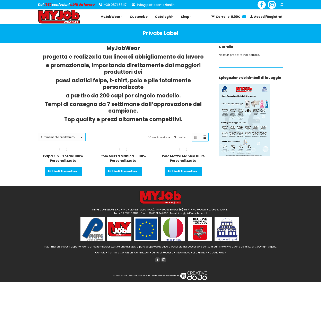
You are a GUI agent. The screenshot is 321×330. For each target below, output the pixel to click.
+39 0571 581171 (113, 5)
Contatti (100, 252)
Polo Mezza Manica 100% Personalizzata (183, 158)
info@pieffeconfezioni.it (153, 5)
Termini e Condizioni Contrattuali (128, 252)
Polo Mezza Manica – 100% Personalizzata (123, 158)
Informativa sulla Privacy (191, 252)
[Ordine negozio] (62, 137)
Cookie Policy (218, 252)
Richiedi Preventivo (63, 171)
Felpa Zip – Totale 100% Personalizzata (63, 158)
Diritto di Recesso (162, 252)
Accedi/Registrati (266, 17)
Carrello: (228, 17)
